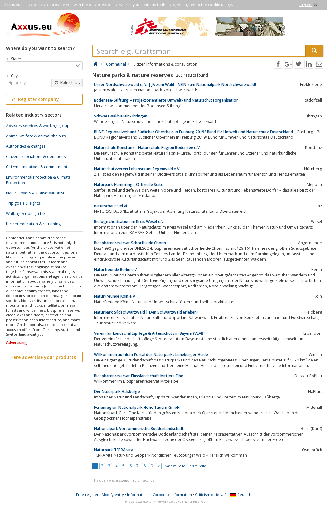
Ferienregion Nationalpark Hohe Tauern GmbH (137, 407)
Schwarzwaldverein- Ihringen (120, 116)
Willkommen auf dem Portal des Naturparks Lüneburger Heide (151, 354)
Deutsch (240, 494)
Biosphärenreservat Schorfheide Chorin (130, 243)
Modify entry (113, 494)
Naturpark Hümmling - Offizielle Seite (128, 184)
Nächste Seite (175, 466)
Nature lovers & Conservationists (36, 193)
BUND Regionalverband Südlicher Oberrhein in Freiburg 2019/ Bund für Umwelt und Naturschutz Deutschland (193, 132)
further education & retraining (33, 224)
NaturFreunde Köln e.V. (115, 296)
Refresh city (67, 82)
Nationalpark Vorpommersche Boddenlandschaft (139, 428)
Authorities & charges (25, 146)
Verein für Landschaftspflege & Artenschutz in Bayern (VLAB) (149, 333)
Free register (87, 494)
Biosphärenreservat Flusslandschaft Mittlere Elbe (138, 376)
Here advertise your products (43, 357)
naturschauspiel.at (111, 206)
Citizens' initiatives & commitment (36, 167)
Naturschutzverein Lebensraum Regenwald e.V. (137, 169)
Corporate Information (172, 494)
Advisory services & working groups (38, 125)
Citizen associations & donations (36, 156)
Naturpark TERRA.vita (113, 450)
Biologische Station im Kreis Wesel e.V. (129, 221)
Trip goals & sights (23, 203)
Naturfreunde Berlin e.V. (116, 269)
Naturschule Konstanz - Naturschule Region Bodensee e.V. (147, 147)
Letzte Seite (197, 466)
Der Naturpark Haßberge (117, 391)
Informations (138, 494)
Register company (34, 99)
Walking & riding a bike (27, 213)
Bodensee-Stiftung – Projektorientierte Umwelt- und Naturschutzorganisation (166, 100)
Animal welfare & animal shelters (36, 136)
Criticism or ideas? (210, 494)
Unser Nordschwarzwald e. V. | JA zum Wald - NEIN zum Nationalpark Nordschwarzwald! (175, 84)
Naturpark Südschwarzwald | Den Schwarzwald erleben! (146, 312)
